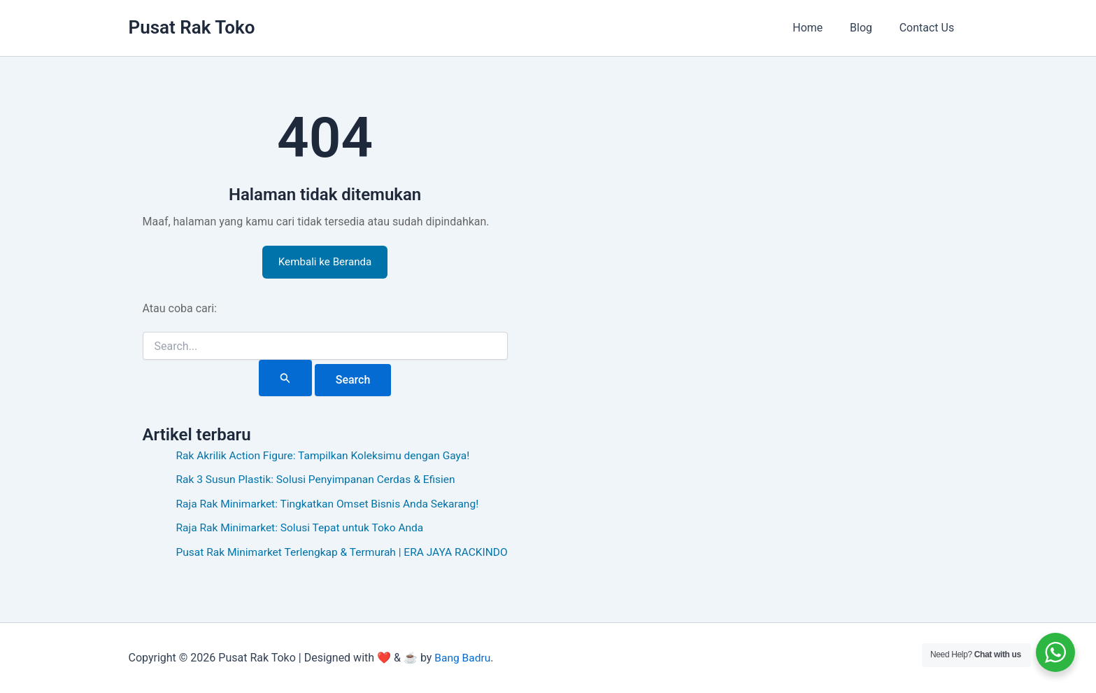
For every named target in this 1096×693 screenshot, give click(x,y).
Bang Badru (463, 657)
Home (819, 27)
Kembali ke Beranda (329, 263)
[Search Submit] (290, 380)
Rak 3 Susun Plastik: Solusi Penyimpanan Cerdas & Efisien (320, 481)
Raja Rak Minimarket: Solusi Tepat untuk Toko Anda (304, 529)
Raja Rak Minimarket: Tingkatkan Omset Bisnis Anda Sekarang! (332, 505)
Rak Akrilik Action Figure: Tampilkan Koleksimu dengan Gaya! (327, 457)
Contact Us (929, 27)
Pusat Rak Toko (192, 27)
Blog (868, 27)
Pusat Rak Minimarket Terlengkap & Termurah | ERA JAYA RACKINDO (347, 553)
